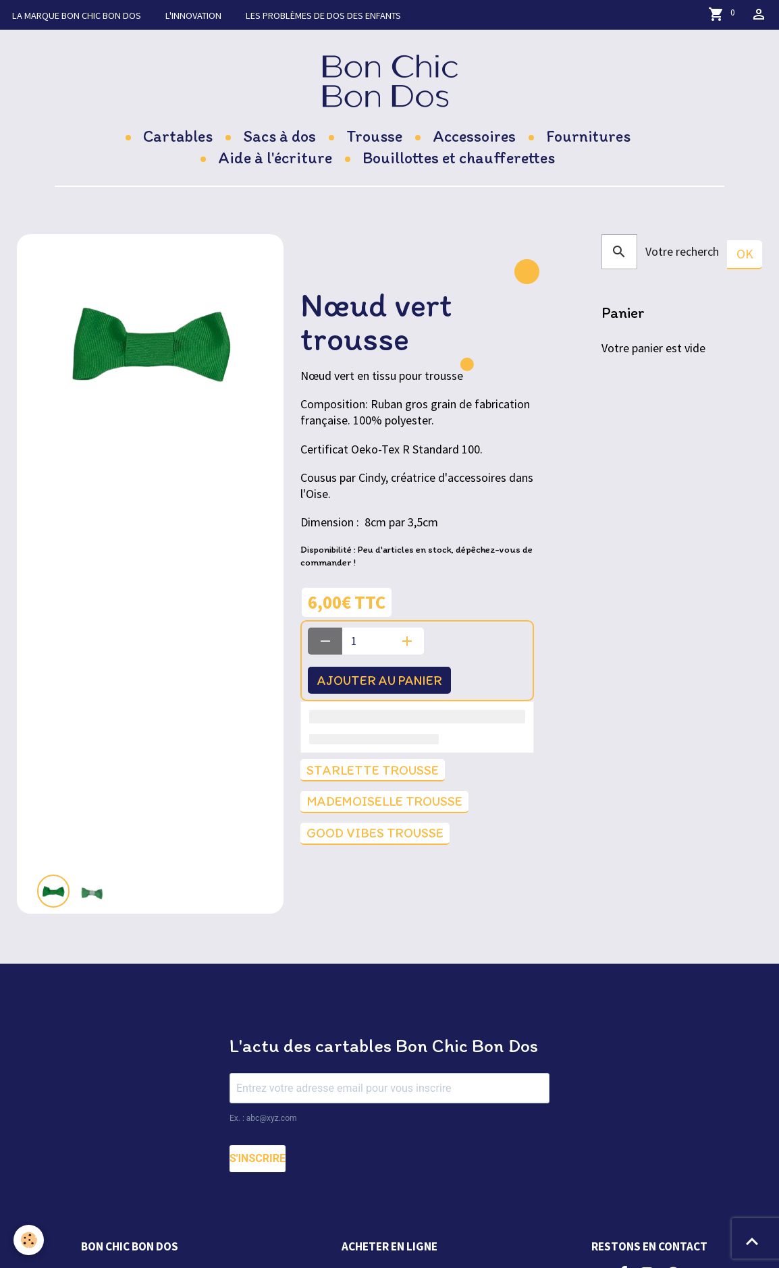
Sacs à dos (279, 136)
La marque (76, 15)
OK (744, 254)
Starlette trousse (372, 770)
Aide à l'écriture (275, 157)
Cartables (178, 136)
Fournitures (588, 136)
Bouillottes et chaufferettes (458, 157)
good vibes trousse (375, 833)
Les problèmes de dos (323, 15)
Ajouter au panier (379, 680)
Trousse (374, 136)
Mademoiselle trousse (384, 801)
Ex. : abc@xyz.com (263, 1118)
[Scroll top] (752, 1241)
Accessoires (474, 136)
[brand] (389, 80)
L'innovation (193, 15)
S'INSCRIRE (258, 1158)
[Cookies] (29, 1240)
